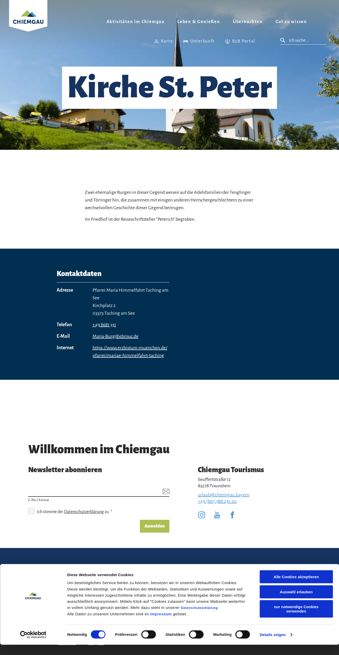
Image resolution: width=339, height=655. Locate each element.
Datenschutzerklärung (199, 618)
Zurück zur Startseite (28, 22)
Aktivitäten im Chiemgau (136, 21)
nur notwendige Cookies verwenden (296, 619)
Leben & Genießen (198, 21)
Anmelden (155, 526)
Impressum (161, 624)
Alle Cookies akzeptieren (296, 587)
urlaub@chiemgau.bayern (223, 494)
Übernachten (248, 21)
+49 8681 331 (104, 324)
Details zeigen (272, 645)
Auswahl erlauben (296, 602)
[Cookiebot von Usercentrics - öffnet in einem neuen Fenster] (33, 645)
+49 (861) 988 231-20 (217, 501)
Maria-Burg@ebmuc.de (115, 336)
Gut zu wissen (291, 21)
